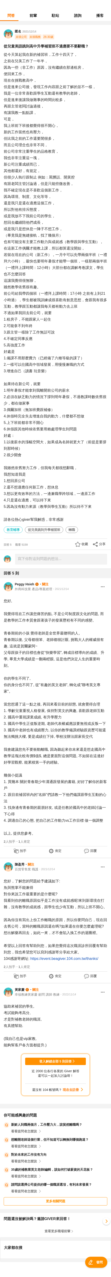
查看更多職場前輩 (57, 1231)
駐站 (55, 16)
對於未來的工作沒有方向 (29, 1154)
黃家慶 (19, 989)
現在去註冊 (71, 1090)
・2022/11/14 (68, 994)
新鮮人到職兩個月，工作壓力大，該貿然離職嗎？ (46, 1124)
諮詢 (77, 16)
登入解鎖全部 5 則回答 (55, 1061)
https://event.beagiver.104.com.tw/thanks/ (64, 959)
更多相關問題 (55, 1201)
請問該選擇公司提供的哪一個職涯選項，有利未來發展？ (51, 1184)
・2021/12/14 (60, 589)
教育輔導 (13, 530)
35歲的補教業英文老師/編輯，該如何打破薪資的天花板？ (52, 1169)
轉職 (72, 530)
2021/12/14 (29, 31)
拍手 (23, 851)
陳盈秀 (19, 864)
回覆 (93, 851)
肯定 (58, 851)
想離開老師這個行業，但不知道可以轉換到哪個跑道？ (50, 1139)
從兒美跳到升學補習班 (44, 530)
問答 (11, 16)
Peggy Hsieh (24, 584)
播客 (100, 16)
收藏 (84, 544)
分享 (102, 544)
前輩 (33, 16)
